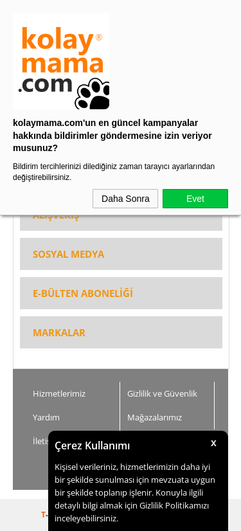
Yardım (46, 417)
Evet (195, 199)
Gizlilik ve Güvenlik (162, 393)
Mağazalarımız (154, 417)
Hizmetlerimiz (59, 393)
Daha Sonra (126, 199)
